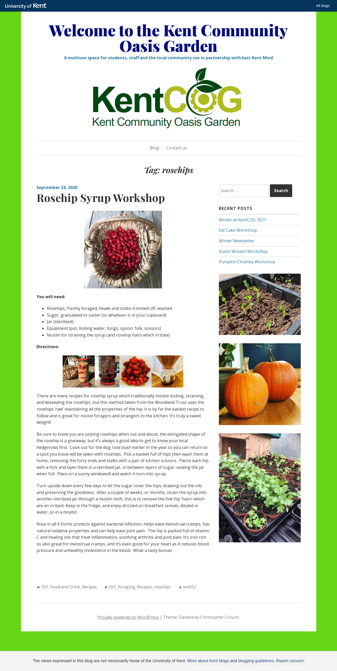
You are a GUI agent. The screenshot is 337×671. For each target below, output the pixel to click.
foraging (126, 587)
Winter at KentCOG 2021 (242, 220)
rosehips (162, 587)
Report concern (290, 661)
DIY (44, 587)
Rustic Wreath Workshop (243, 251)
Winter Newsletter (237, 241)
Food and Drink (65, 587)
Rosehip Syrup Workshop (101, 197)
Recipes (89, 587)
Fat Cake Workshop (238, 230)
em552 (189, 587)
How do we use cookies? (207, 662)
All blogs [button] (323, 6)
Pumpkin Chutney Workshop (247, 262)
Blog (154, 148)
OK (253, 662)
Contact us (176, 148)
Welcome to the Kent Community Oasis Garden (168, 37)
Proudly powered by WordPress (128, 617)
